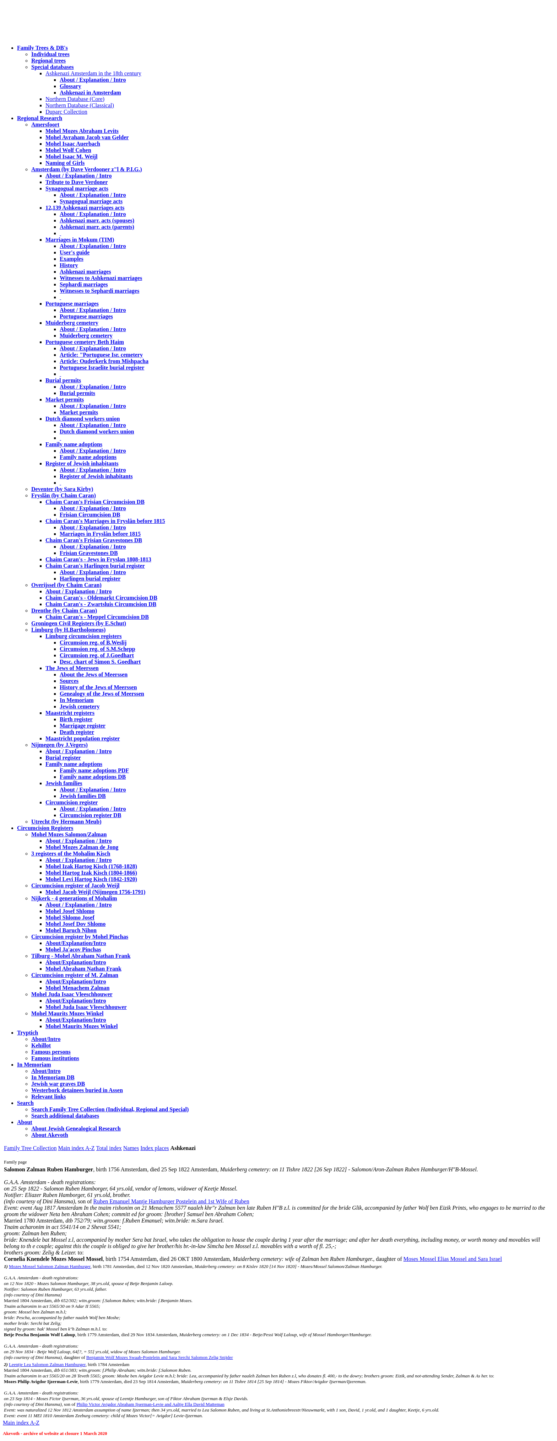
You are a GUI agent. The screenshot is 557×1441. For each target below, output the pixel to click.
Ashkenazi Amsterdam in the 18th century (93, 73)
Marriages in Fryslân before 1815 (100, 534)
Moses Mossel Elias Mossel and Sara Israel (453, 1259)
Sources (69, 681)
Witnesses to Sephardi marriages (99, 291)
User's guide (75, 252)
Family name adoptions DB (93, 777)
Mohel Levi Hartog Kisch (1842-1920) (91, 879)
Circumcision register (71, 802)
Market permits (64, 399)
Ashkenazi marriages (85, 272)
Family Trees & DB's (42, 48)
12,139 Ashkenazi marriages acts (84, 208)
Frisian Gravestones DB (89, 553)
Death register (77, 732)
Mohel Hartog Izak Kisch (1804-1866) (91, 873)
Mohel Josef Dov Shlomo (75, 924)
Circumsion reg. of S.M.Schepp (97, 649)
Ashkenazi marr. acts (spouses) (97, 220)
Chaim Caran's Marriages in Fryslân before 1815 (105, 521)
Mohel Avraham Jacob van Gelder (87, 137)
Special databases (52, 67)
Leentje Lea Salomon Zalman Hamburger (47, 1364)
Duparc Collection (66, 112)
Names (131, 1148)
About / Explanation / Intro (93, 80)
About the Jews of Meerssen (94, 674)
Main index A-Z (76, 1148)
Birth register (76, 719)
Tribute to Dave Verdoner (76, 182)
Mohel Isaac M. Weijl (71, 156)
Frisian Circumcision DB (90, 515)
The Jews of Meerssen (72, 668)
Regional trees (48, 61)
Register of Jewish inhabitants (82, 463)
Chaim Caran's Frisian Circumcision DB (95, 502)
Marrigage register (83, 726)
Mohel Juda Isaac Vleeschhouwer (86, 1007)
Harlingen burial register (90, 579)
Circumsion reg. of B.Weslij (93, 642)
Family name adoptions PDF (94, 770)
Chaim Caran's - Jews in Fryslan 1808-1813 (98, 559)
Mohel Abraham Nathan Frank (83, 969)
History (69, 265)
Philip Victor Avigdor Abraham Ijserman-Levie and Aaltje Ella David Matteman (150, 1404)
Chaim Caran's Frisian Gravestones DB (93, 540)
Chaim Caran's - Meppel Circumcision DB (97, 617)
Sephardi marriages (84, 284)
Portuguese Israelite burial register (102, 368)
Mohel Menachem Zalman (77, 988)
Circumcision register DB (90, 815)
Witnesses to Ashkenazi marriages (101, 278)
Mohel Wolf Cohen (68, 150)
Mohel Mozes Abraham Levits (82, 131)
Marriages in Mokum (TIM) (79, 240)
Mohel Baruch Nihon (71, 930)
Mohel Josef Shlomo (69, 911)
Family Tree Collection (30, 1148)
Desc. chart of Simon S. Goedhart (100, 662)
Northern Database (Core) (74, 99)
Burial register (63, 758)
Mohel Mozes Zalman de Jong (81, 847)
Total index (109, 1148)
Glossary (70, 86)
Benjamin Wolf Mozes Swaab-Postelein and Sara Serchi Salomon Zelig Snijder (159, 1357)
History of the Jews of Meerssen (98, 687)
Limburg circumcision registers (83, 636)
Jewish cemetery (79, 706)
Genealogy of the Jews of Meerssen (102, 694)
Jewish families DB (83, 796)
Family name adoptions (73, 444)
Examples (71, 259)
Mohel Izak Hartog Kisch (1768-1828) (91, 866)
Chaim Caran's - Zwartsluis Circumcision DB (100, 604)
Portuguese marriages (72, 304)
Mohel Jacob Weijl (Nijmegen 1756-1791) (95, 892)
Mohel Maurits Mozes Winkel (81, 1026)
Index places (154, 1148)
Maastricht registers (69, 713)
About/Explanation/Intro (75, 943)
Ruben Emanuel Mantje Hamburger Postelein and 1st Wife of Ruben (171, 1201)
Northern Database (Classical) (79, 105)
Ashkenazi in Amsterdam (90, 93)
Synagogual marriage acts (76, 188)
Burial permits (63, 380)
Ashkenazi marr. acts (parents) (97, 227)
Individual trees (50, 54)
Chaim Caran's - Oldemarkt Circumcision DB (101, 598)
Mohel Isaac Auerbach (72, 144)
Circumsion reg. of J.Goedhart (97, 655)
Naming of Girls (65, 163)
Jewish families (63, 783)
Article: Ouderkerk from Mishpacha (104, 361)
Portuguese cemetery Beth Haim (84, 342)
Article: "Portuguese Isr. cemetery (101, 355)
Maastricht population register (82, 738)
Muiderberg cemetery (71, 323)
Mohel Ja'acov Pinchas (73, 949)
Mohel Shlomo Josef (69, 917)
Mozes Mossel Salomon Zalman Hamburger (50, 1266)
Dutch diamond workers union (82, 419)
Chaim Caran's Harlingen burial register (95, 566)
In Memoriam (77, 700)
